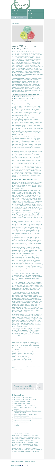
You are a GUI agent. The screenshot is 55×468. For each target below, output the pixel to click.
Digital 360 (32, 437)
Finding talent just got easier (22, 401)
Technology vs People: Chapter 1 (23, 397)
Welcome (15, 10)
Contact (30, 17)
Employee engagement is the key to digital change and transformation (26, 415)
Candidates (32, 14)
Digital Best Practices (19, 17)
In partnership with (15, 465)
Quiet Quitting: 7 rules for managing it (24, 405)
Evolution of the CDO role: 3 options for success (28, 418)
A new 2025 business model (22, 403)
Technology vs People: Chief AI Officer (25, 399)
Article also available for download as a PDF (24, 387)
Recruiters (15, 14)
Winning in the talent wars (21, 422)
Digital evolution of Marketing (22, 420)
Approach (31, 10)
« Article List (15, 23)
